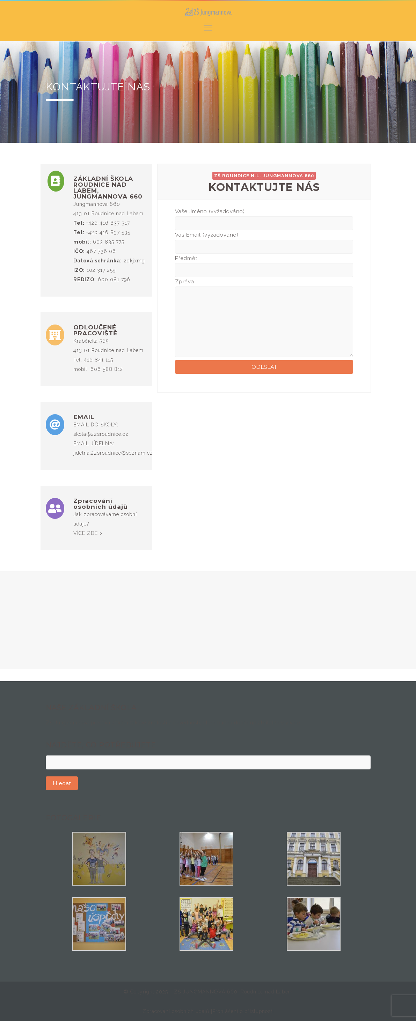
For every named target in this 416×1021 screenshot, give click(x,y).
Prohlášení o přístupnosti (243, 1011)
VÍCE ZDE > (88, 533)
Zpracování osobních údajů (177, 1011)
